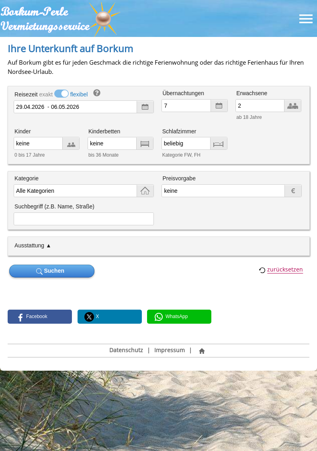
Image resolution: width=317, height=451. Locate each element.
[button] (40, 317)
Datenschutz (126, 350)
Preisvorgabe (179, 178)
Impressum (169, 350)
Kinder (22, 131)
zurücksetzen (285, 269)
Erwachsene (251, 93)
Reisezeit (26, 94)
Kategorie (26, 178)
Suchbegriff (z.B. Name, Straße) (54, 206)
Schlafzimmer (179, 131)
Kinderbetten (104, 131)
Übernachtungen (183, 93)
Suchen (51, 270)
